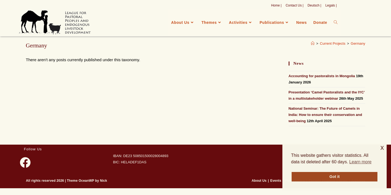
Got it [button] (334, 176)
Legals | (331, 5)
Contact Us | (295, 5)
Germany (358, 43)
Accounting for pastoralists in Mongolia (322, 76)
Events (275, 181)
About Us (259, 181)
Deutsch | (314, 5)
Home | (276, 5)
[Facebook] (25, 162)
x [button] (382, 147)
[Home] (312, 43)
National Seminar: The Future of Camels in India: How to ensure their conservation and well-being (325, 114)
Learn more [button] (360, 162)
